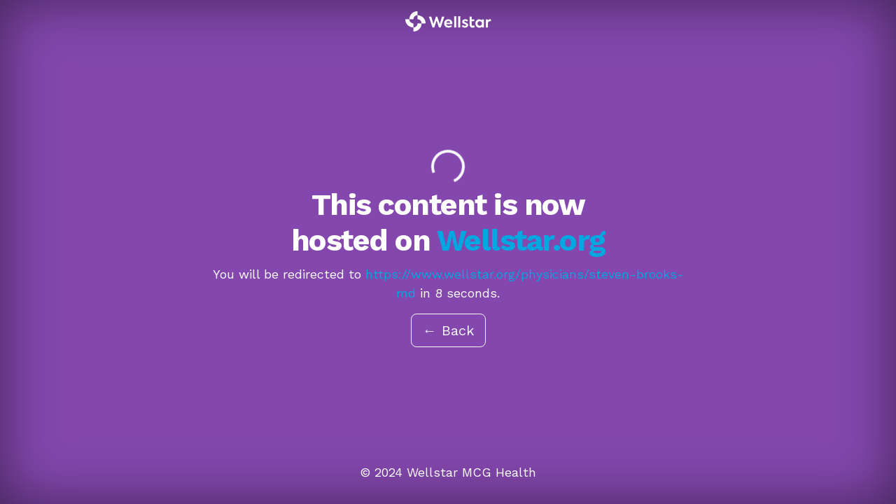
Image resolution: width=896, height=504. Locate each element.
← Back (448, 330)
